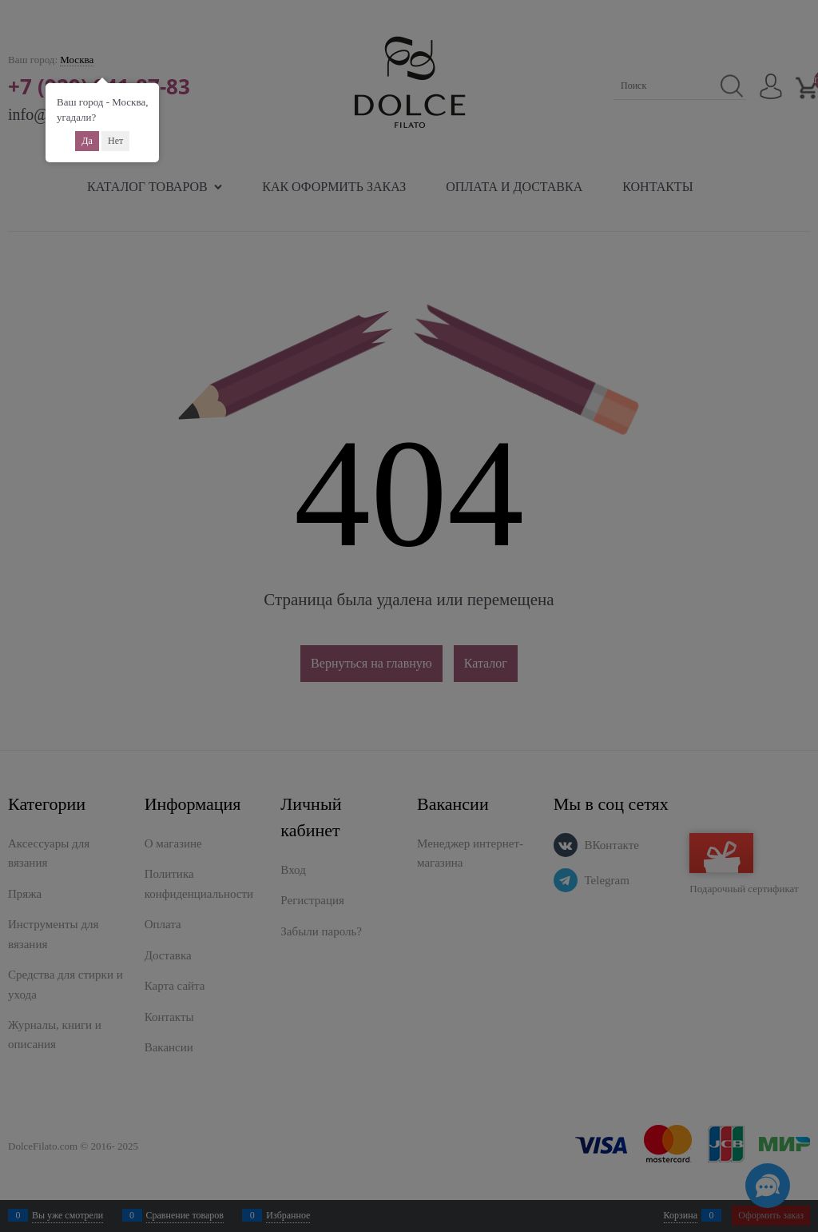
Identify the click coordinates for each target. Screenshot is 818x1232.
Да (87, 140)
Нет (115, 140)
